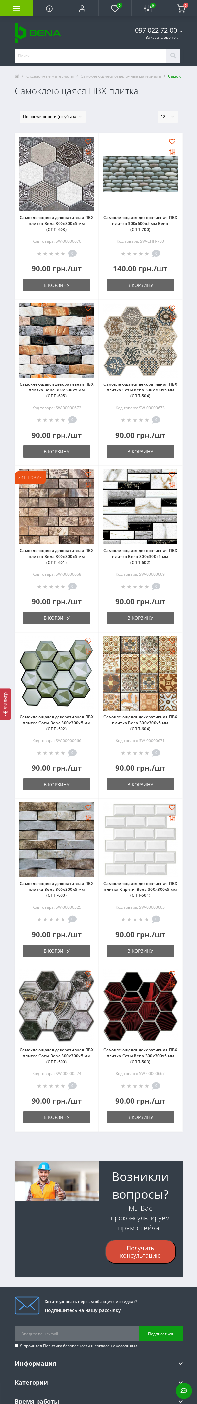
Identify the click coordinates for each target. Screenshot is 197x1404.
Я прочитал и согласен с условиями (78, 1346)
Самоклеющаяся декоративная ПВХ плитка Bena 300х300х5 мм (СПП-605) (56, 390)
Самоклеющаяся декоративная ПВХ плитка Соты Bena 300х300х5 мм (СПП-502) (56, 723)
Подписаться (160, 1334)
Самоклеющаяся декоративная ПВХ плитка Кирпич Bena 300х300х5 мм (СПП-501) (140, 889)
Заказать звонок (162, 37)
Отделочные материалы (50, 76)
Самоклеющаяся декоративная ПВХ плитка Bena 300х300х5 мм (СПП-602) (140, 556)
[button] (82, 8)
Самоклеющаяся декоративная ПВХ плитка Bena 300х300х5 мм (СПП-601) (56, 556)
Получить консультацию (140, 1251)
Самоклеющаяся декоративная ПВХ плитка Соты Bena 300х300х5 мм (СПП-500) (56, 1056)
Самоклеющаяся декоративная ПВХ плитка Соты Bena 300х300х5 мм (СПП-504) (140, 390)
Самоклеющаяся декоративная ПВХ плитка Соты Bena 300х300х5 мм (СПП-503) (140, 1056)
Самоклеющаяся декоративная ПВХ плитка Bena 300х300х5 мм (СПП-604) (140, 723)
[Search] (173, 56)
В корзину (57, 285)
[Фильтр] (5, 704)
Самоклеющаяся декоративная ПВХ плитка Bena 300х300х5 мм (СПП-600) (56, 889)
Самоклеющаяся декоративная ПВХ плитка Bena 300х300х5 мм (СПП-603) (56, 223)
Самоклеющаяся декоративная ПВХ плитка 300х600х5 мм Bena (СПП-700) (140, 223)
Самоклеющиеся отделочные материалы (121, 76)
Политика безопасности (66, 1346)
